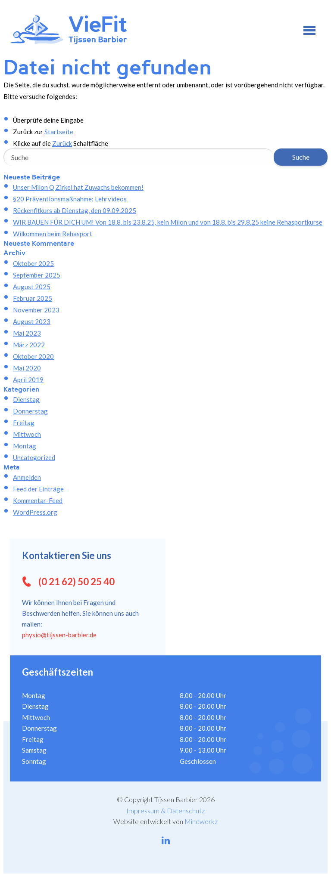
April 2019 (28, 379)
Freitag (23, 422)
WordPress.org (35, 512)
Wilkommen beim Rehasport (52, 234)
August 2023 (31, 321)
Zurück (62, 143)
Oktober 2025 (33, 263)
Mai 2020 (27, 368)
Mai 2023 (27, 333)
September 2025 (36, 275)
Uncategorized (34, 457)
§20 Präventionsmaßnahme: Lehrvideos (70, 199)
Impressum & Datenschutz (165, 810)
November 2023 (36, 310)
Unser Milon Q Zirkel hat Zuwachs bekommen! (78, 187)
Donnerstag (30, 411)
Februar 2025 (32, 298)
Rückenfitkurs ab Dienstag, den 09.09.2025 (74, 210)
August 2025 (31, 286)
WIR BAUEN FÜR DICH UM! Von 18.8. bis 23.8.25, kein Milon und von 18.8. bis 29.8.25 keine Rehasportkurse (167, 222)
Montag (24, 446)
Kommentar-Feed (37, 500)
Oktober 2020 (33, 356)
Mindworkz (201, 821)
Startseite (58, 132)
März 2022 (29, 345)
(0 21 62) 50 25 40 (76, 581)
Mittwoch (27, 434)
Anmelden (27, 477)
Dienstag (26, 399)
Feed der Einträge (38, 489)
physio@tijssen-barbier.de (59, 635)
